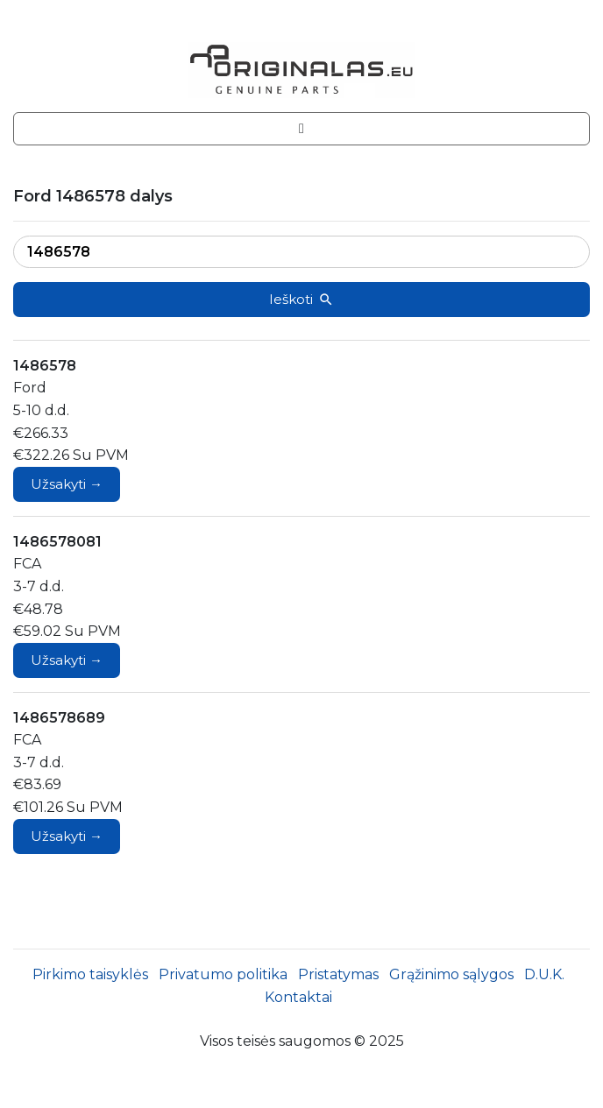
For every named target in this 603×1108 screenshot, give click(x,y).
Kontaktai (298, 997)
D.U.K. (544, 974)
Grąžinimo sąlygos (451, 974)
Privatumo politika (223, 974)
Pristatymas (338, 974)
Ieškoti (301, 299)
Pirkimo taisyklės (90, 974)
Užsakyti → (67, 484)
